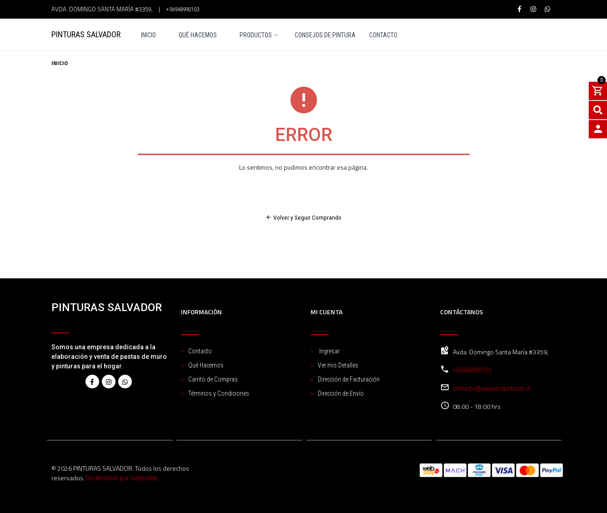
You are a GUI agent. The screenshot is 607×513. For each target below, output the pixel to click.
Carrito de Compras (213, 379)
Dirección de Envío (341, 393)
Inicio (148, 35)
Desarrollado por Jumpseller (121, 478)
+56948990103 (182, 9)
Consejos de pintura (325, 35)
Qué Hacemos (198, 35)
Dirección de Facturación (349, 379)
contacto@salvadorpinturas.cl (491, 388)
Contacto (383, 35)
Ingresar (329, 351)
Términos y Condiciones (218, 393)
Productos (256, 35)
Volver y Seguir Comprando (303, 217)
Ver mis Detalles (338, 365)
